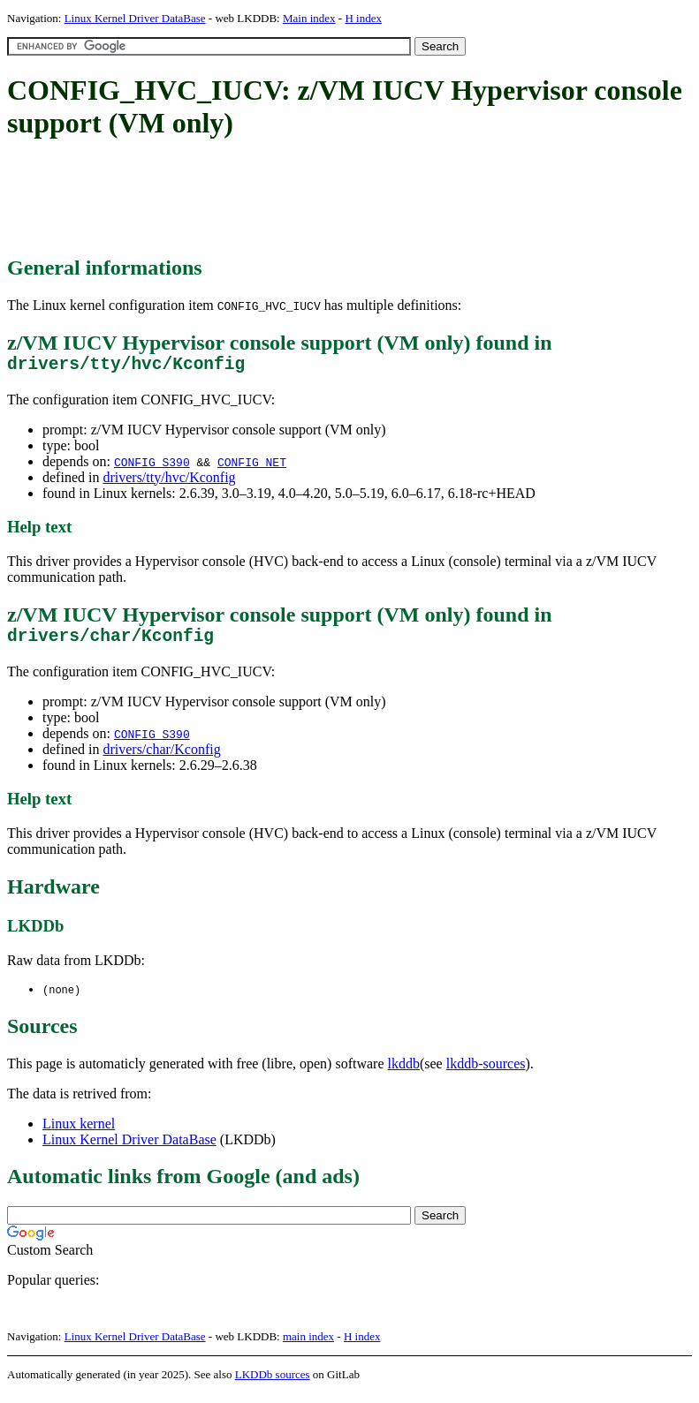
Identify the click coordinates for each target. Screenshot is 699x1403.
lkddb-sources (486, 1073)
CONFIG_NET (251, 466)
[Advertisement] (328, 198)
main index (308, 1346)
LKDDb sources (272, 1384)
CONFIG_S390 (152, 466)
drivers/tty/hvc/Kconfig (169, 481)
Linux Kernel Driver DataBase (135, 18)
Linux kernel (78, 1133)
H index (363, 18)
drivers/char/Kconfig (161, 758)
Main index (309, 18)
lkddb (404, 1073)
